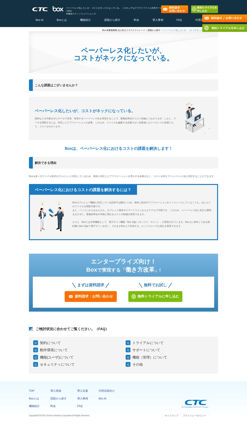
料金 (136, 20)
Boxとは (62, 20)
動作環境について (54, 352)
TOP (32, 392)
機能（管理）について (149, 359)
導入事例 (157, 20)
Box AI (39, 20)
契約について (50, 345)
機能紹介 (85, 20)
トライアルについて (148, 345)
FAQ (179, 20)
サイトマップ (171, 417)
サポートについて (146, 352)
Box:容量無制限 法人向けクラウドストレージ (123, 32)
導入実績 (55, 392)
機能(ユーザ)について (57, 359)
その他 (137, 366)
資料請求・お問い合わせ (94, 298)
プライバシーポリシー (194, 417)
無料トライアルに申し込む (158, 298)
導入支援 (82, 392)
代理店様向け (107, 392)
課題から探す (112, 20)
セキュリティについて (57, 366)
